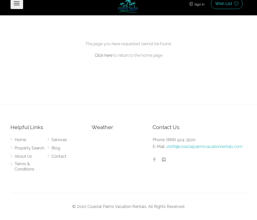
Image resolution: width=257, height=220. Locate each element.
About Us (23, 156)
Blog (55, 148)
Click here (103, 55)
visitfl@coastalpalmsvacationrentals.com (204, 146)
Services (59, 139)
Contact (59, 156)
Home (20, 139)
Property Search (29, 148)
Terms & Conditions (24, 166)
